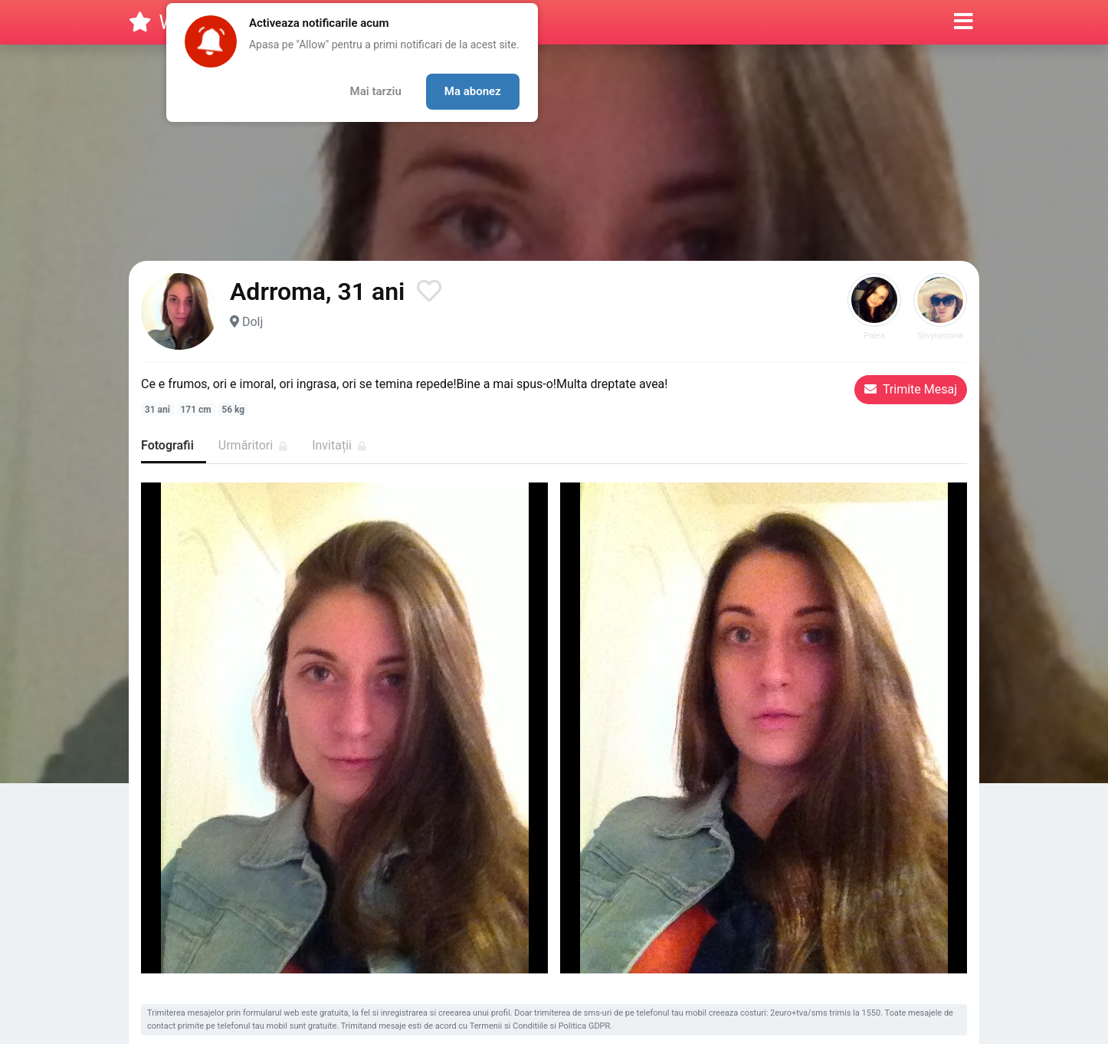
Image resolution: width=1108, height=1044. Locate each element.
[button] (963, 22)
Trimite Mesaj (910, 389)
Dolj (252, 322)
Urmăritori (252, 445)
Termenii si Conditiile (509, 1026)
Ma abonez (472, 91)
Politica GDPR (585, 1026)
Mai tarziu (376, 91)
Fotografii (167, 445)
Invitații (339, 445)
